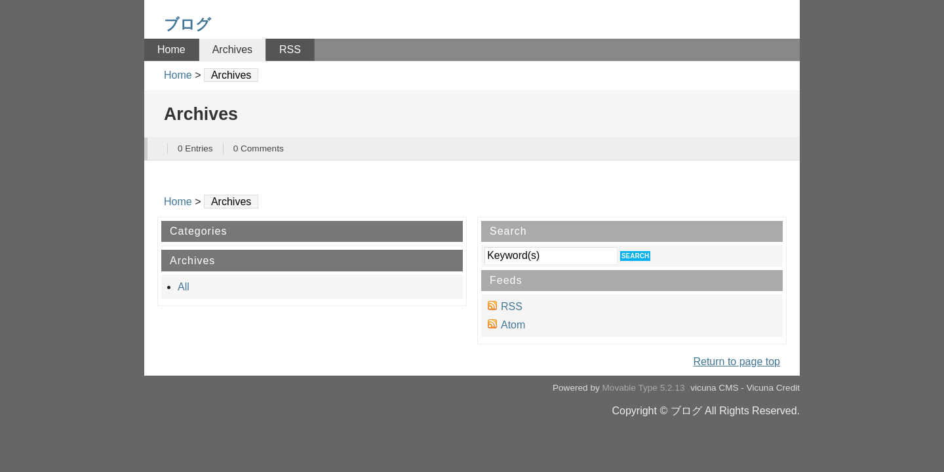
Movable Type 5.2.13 (643, 388)
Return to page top (736, 361)
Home (171, 49)
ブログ (187, 24)
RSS (290, 49)
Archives (232, 49)
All (183, 286)
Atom (513, 324)
